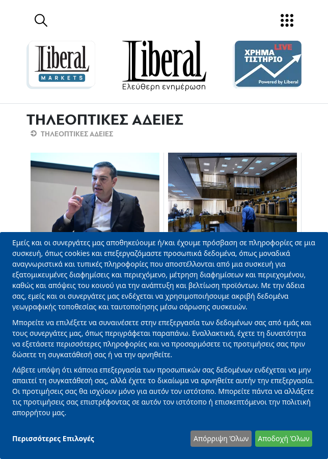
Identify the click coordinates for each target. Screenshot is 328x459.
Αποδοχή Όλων (283, 438)
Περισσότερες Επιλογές (53, 438)
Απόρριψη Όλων (221, 438)
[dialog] (164, 345)
